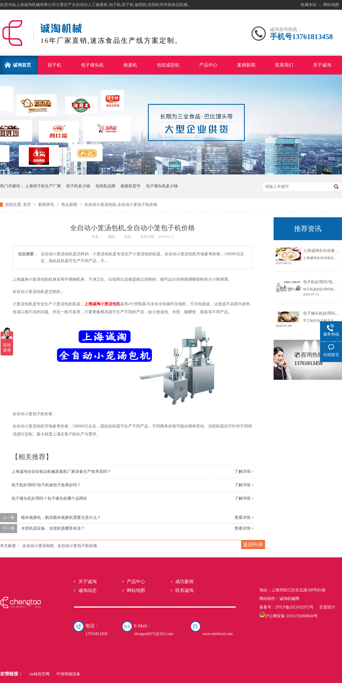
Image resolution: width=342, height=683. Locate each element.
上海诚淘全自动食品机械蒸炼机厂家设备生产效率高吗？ (61, 471)
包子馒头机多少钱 (162, 186)
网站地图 (331, 5)
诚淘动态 (87, 590)
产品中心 (136, 581)
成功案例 (184, 581)
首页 (27, 204)
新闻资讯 (46, 204)
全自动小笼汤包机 (38, 546)
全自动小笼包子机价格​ (77, 546)
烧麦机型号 (131, 186)
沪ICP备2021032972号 (294, 607)
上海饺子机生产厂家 (43, 186)
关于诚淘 (87, 581)
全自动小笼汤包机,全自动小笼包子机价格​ (120, 204)
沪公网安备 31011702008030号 (288, 616)
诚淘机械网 (289, 598)
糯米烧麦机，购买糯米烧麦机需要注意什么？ (61, 517)
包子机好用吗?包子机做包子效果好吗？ (46, 485)
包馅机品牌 (105, 186)
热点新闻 (69, 204)
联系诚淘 (184, 590)
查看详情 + (244, 517)
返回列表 (253, 544)
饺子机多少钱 (78, 186)
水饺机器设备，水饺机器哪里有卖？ (53, 528)
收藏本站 (309, 5)
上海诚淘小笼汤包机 (102, 304)
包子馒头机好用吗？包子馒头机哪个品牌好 (49, 498)
